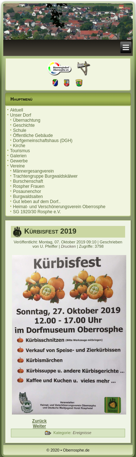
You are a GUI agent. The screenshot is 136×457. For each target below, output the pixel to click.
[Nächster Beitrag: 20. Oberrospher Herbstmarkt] (39, 426)
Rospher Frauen (29, 186)
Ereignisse (82, 432)
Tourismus (20, 150)
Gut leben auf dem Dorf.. (37, 201)
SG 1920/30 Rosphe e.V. (37, 211)
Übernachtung (26, 120)
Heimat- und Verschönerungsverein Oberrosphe (59, 206)
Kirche (19, 145)
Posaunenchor (27, 191)
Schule (19, 130)
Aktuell (16, 110)
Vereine (17, 166)
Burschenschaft (28, 181)
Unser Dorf (20, 115)
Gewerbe (19, 160)
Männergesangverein (33, 171)
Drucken (69, 246)
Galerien (18, 155)
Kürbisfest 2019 (50, 231)
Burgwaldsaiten (28, 196)
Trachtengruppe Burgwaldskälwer (45, 176)
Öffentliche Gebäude (33, 135)
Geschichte (24, 125)
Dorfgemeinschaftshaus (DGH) (43, 140)
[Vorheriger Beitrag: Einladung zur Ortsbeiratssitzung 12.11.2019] (39, 421)
